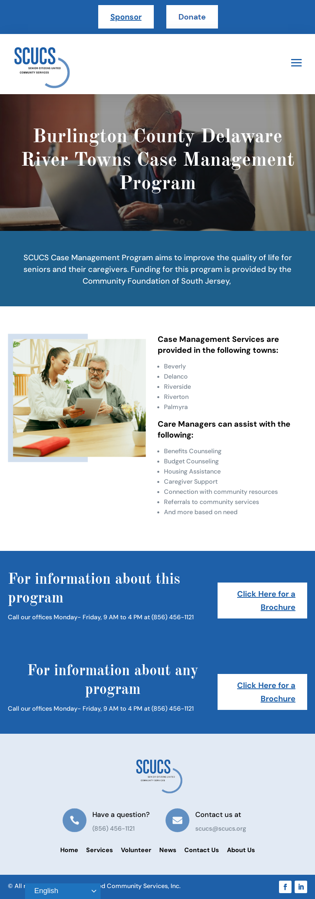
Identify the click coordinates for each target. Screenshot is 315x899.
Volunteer (136, 850)
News (167, 850)
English (42, 891)
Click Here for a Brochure (266, 600)
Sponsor (126, 17)
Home (69, 850)
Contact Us (201, 850)
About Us (241, 850)
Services (99, 850)
